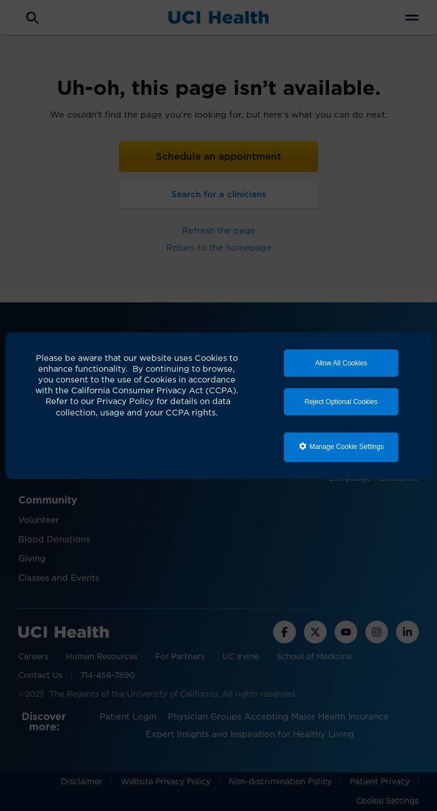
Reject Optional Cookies (341, 402)
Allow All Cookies (341, 363)
